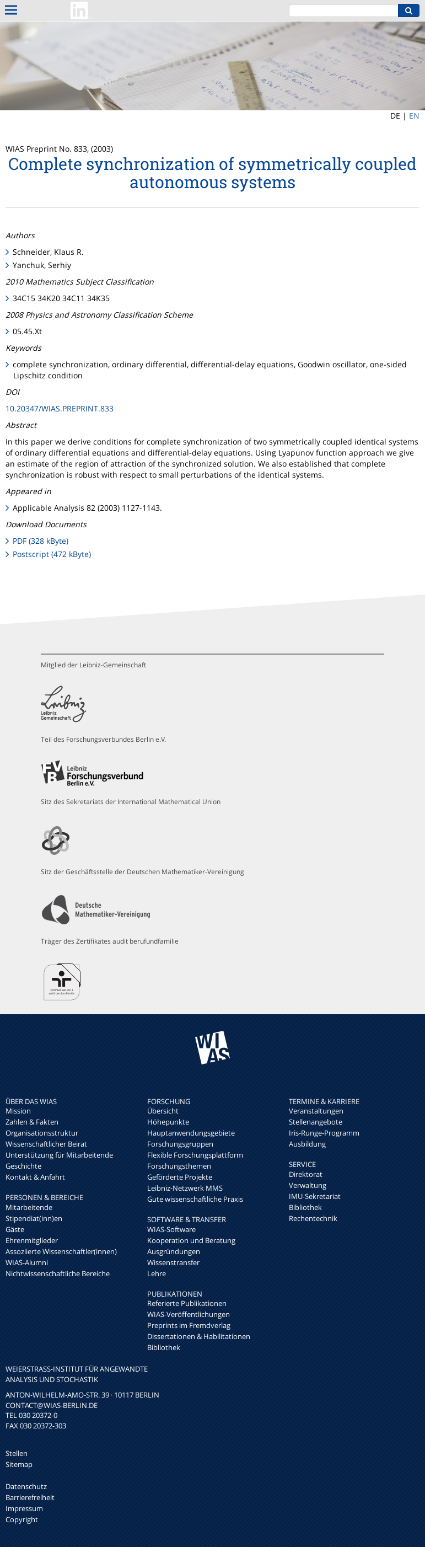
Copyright (22, 1519)
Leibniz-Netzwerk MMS (185, 1188)
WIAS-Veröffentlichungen (188, 1314)
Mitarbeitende (29, 1207)
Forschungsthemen (179, 1166)
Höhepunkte (168, 1122)
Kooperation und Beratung (191, 1240)
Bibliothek (163, 1347)
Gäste (15, 1229)
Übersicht (163, 1111)
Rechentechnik (313, 1218)
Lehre (156, 1273)
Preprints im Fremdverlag (188, 1325)
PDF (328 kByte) (40, 541)
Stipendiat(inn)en (34, 1218)
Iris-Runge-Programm (324, 1133)
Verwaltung (307, 1185)
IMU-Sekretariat (315, 1196)
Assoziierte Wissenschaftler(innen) (61, 1251)
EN (414, 115)
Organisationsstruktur (42, 1133)
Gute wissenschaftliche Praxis (195, 1199)
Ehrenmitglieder (32, 1240)
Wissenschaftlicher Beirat (46, 1144)
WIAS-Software (171, 1229)
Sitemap (19, 1464)
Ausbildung (307, 1144)
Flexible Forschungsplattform (195, 1155)
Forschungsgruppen (180, 1144)
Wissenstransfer (173, 1262)
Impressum (24, 1508)
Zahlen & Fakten (32, 1122)
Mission (18, 1111)
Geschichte (23, 1166)
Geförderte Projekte (179, 1177)
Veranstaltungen (316, 1111)
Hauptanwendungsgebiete (191, 1133)
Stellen (17, 1453)
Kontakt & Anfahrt (35, 1177)
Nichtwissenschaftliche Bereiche (58, 1273)
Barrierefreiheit (30, 1497)
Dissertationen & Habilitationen (198, 1336)
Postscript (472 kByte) (52, 554)
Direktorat (305, 1174)
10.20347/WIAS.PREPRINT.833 (60, 408)
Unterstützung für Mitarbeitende (59, 1155)
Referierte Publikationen (187, 1303)
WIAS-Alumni (27, 1262)
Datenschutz (26, 1486)
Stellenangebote (315, 1122)
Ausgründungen (173, 1251)
